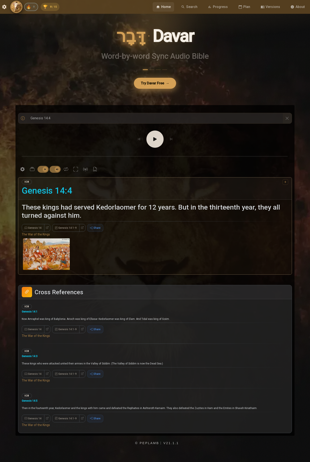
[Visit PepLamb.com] (16, 7)
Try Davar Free (155, 84)
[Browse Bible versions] (270, 7)
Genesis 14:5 (32, 408)
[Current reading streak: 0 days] (32, 7)
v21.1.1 (171, 456)
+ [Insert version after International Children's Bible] (285, 183)
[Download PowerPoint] (95, 170)
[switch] (43, 170)
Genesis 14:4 (47, 192)
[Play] (155, 140)
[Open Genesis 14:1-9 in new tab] (82, 229)
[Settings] (22, 170)
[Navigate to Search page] (189, 7)
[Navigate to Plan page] (244, 7)
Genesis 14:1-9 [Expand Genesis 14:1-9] (66, 229)
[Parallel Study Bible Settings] (32, 170)
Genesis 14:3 (32, 360)
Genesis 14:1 (32, 313)
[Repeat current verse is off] (66, 170)
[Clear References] (287, 119)
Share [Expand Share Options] (95, 229)
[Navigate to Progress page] (217, 7)
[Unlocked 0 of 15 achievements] (53, 7)
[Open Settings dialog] (4, 7)
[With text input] (155, 119)
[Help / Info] (22, 119)
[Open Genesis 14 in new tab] (47, 229)
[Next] (171, 140)
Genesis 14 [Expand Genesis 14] (33, 229)
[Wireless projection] (85, 170)
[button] (155, 322)
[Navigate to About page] (297, 7)
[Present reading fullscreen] (75, 170)
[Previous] (139, 140)
